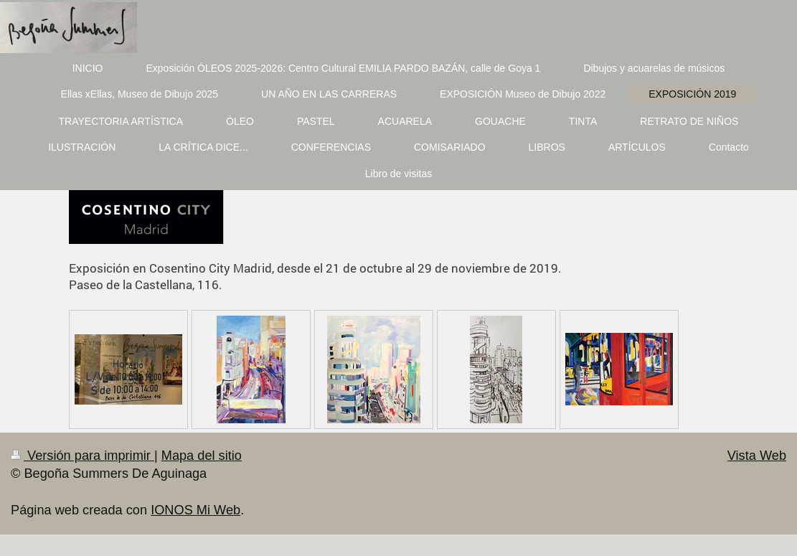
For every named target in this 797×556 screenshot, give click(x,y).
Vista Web (756, 455)
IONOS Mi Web (195, 510)
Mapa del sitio (201, 455)
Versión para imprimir (82, 455)
